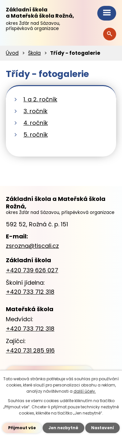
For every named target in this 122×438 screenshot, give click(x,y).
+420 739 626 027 (32, 270)
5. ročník (35, 134)
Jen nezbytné (63, 427)
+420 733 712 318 (30, 292)
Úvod (12, 53)
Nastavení (102, 427)
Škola (34, 53)
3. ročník (35, 111)
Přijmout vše (22, 427)
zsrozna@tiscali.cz (32, 246)
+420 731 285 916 (30, 350)
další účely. (85, 391)
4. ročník (35, 123)
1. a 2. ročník (40, 99)
